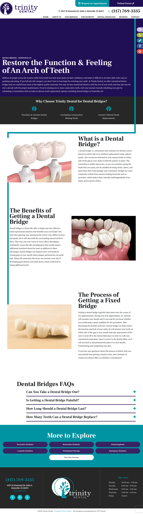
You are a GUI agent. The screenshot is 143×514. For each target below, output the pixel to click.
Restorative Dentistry (71, 444)
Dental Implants (117, 444)
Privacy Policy (67, 511)
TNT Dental (101, 511)
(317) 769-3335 (123, 11)
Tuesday (112, 486)
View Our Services (71, 457)
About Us (56, 17)
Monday (112, 482)
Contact (135, 17)
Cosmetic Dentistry (25, 451)
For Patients (87, 17)
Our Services (71, 17)
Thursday (112, 492)
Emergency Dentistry (117, 451)
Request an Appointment (92, 3)
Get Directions (20, 491)
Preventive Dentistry (25, 444)
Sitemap (57, 511)
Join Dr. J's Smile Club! (126, 507)
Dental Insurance (107, 17)
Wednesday (113, 489)
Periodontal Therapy (71, 451)
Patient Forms (126, 3)
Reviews (123, 17)
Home (46, 17)
